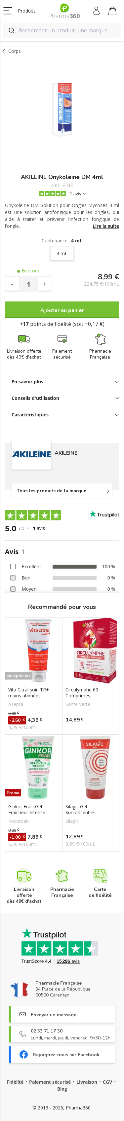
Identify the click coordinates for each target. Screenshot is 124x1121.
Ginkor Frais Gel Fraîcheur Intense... (28, 810)
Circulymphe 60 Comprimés (81, 693)
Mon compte (97, 11)
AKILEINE (62, 186)
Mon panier (112, 12)
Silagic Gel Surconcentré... (81, 810)
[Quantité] (28, 284)
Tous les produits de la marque (51, 491)
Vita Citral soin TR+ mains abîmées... (28, 693)
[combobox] (62, 30)
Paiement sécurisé (50, 1082)
